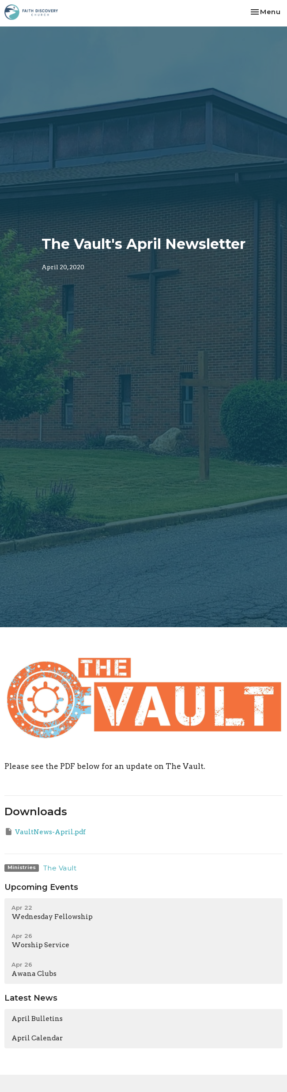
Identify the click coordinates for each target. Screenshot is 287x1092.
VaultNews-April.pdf (45, 831)
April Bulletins (37, 1019)
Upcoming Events (41, 887)
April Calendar (37, 1038)
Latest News (30, 998)
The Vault (60, 868)
